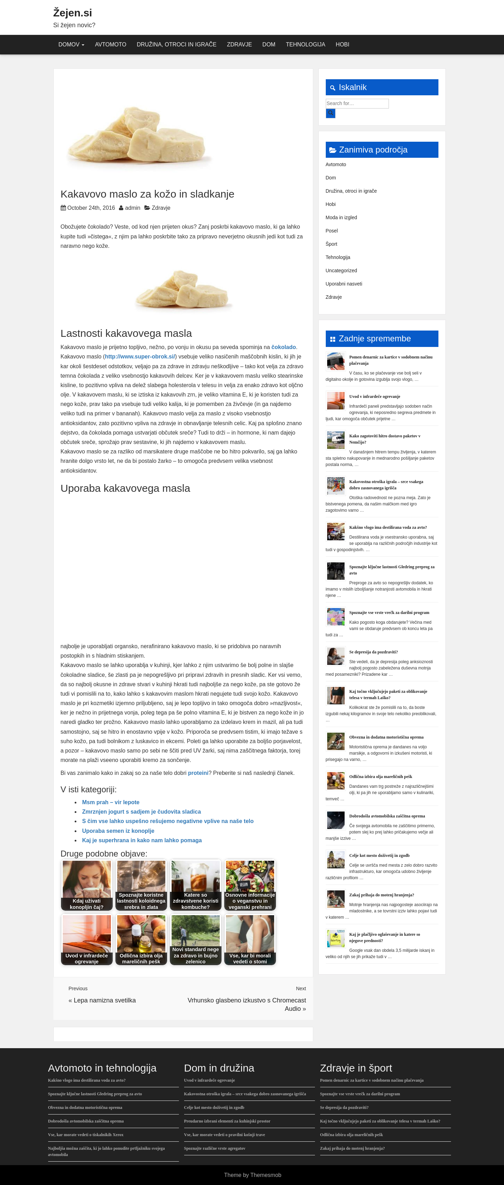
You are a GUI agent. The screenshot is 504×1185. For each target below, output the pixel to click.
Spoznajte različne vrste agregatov (215, 1148)
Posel (332, 231)
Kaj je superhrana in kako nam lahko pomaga (142, 840)
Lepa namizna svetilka (105, 1000)
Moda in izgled (341, 217)
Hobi (342, 44)
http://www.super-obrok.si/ (140, 357)
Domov (72, 44)
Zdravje (239, 44)
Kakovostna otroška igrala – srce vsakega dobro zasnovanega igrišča (245, 1093)
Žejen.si (72, 12)
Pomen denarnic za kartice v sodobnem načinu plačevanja (372, 1080)
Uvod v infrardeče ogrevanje (374, 396)
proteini (198, 773)
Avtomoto (110, 44)
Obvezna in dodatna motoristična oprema (386, 737)
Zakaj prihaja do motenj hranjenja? (381, 895)
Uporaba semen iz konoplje (118, 831)
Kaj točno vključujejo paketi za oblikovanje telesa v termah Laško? (380, 1121)
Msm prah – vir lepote (111, 802)
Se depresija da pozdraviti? (373, 652)
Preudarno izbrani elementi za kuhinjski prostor (227, 1121)
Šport (331, 244)
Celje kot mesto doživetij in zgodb (379, 855)
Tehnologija (305, 44)
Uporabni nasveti (344, 284)
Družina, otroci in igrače (176, 44)
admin (133, 208)
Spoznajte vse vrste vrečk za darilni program (389, 612)
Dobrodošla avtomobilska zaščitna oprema (387, 816)
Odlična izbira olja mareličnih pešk (380, 776)
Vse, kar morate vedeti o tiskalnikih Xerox (86, 1134)
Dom (268, 44)
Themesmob (265, 1175)
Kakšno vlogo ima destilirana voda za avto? (388, 527)
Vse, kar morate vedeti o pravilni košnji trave (224, 1134)
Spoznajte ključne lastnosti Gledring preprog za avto (95, 1093)
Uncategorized (341, 270)
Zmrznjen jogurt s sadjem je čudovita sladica (141, 812)
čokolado (283, 347)
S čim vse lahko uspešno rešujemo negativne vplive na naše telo (168, 821)
